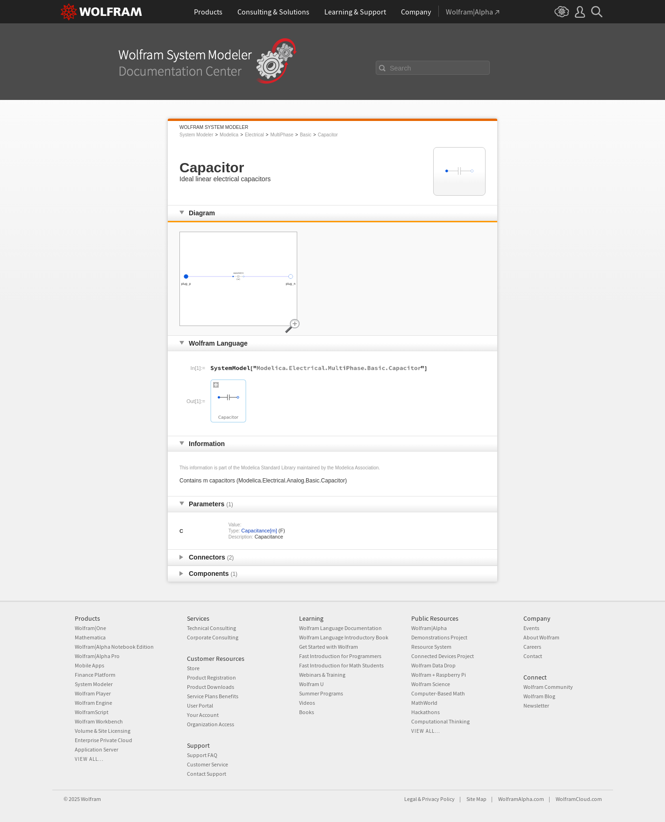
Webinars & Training (322, 674)
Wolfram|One (90, 627)
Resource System (431, 646)
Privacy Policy (438, 798)
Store (193, 668)
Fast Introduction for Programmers (340, 655)
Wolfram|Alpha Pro (97, 655)
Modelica (229, 134)
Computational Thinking (440, 721)
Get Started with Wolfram (328, 646)
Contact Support (206, 773)
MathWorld (424, 702)
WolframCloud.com (579, 798)
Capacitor (328, 134)
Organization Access (210, 724)
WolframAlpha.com (521, 798)
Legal (410, 798)
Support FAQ (202, 754)
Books (306, 712)
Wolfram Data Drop (433, 665)
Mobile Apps (89, 665)
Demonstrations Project (439, 637)
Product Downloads (210, 686)
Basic (305, 134)
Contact (532, 655)
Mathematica (90, 637)
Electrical (254, 134)
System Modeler (196, 134)
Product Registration (211, 677)
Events (531, 627)
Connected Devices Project (442, 655)
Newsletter (536, 705)
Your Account (203, 714)
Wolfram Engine (93, 702)
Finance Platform (95, 674)
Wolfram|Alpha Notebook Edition (114, 646)
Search (400, 68)
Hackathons (425, 712)
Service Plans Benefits (212, 696)
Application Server (96, 749)
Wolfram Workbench (99, 721)
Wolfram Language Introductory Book (343, 637)
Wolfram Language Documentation (340, 627)
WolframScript (91, 712)
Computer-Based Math (438, 693)
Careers (532, 646)
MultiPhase (281, 134)
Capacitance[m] (259, 530)
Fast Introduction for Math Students (341, 665)
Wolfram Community (548, 686)
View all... (89, 759)
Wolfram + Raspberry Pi (438, 674)
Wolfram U (311, 683)
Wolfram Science (430, 683)
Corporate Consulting (212, 637)
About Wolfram (541, 637)
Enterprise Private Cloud (103, 740)
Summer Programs (321, 693)
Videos (307, 702)
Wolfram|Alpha (429, 627)
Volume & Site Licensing (102, 730)
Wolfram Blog (539, 696)
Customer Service (207, 764)
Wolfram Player (93, 693)
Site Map (476, 798)
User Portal (200, 705)
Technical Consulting (211, 627)
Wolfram (91, 798)
